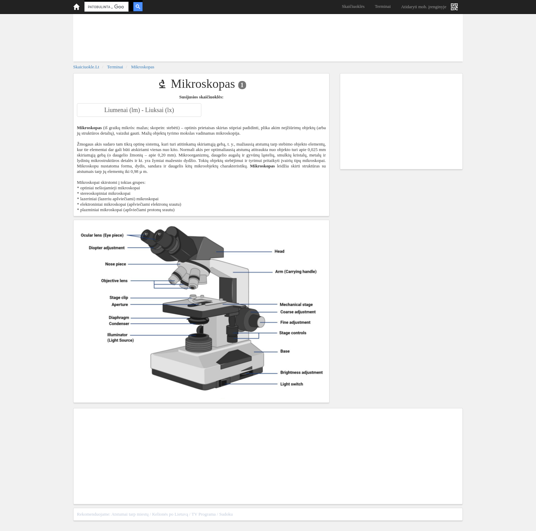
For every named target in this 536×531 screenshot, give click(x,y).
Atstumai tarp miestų (130, 514)
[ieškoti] (106, 7)
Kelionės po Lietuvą (170, 514)
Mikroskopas (142, 66)
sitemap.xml (448, 514)
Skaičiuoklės (353, 6)
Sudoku (226, 514)
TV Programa (203, 514)
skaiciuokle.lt (86, 66)
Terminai (383, 6)
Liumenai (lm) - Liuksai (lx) (139, 110)
